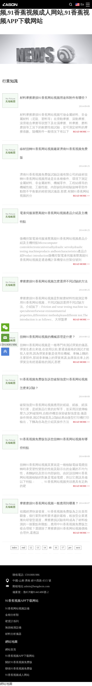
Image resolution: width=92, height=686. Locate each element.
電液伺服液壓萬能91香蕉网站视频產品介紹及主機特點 (54, 217)
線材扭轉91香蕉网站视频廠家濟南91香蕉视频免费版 (54, 153)
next (78, 547)
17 (63, 547)
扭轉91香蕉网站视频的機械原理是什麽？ (47, 336)
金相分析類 (12, 614)
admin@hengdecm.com (37, 586)
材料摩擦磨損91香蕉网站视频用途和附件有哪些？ (54, 97)
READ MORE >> (81, 131)
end (23, 547)
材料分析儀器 (13, 633)
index (14, 547)
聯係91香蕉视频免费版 (18, 668)
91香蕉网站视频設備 (17, 608)
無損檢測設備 (13, 627)
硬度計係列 (12, 621)
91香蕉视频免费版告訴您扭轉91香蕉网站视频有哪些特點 (54, 443)
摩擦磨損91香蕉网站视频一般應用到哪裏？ (49, 503)
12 (31, 547)
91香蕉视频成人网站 (17, 674)
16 (56, 547)
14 (44, 547)
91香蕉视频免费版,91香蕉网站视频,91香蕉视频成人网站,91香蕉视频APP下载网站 (44, 12)
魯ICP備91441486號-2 (36, 592)
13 (38, 547)
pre (70, 547)
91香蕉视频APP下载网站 (19, 655)
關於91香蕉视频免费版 (18, 662)
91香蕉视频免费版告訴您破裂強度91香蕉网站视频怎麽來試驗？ (54, 384)
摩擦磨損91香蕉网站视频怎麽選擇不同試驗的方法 (54, 281)
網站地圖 (6, 683)
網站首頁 (10, 649)
